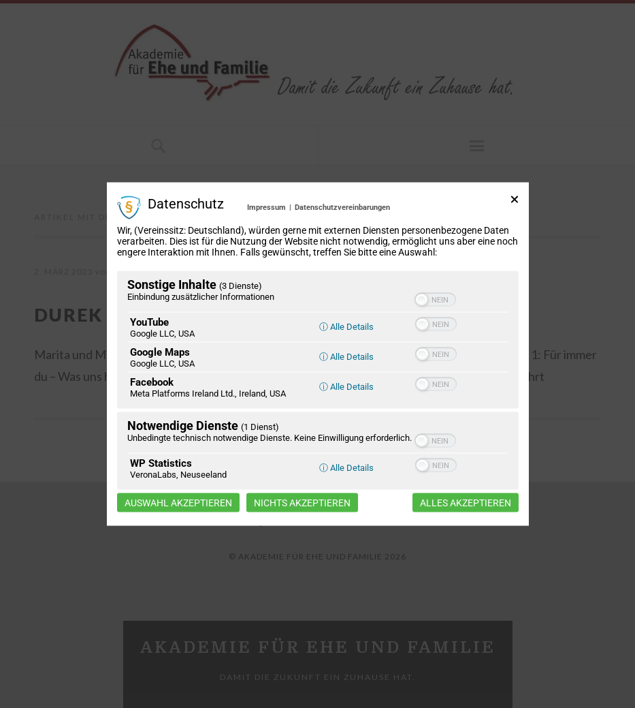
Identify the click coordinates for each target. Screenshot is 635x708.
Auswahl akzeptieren (178, 502)
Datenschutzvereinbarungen (342, 206)
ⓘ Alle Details (346, 327)
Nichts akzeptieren (302, 502)
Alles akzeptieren (465, 502)
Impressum (266, 206)
